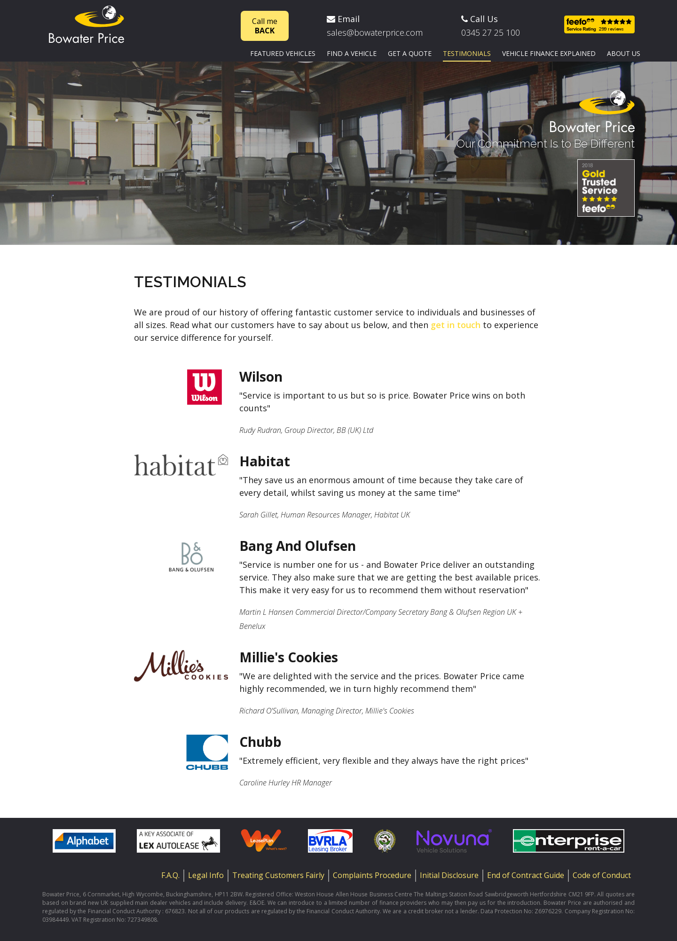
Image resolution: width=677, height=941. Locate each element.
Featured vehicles (282, 53)
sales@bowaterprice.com (375, 32)
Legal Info (206, 875)
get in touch (455, 324)
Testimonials (467, 53)
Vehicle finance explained (549, 53)
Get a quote (410, 53)
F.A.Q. (170, 875)
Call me (264, 26)
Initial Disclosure (449, 875)
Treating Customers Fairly (278, 875)
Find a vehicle (352, 53)
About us (623, 53)
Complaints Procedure (372, 875)
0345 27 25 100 (490, 32)
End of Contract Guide (525, 875)
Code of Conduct (602, 875)
